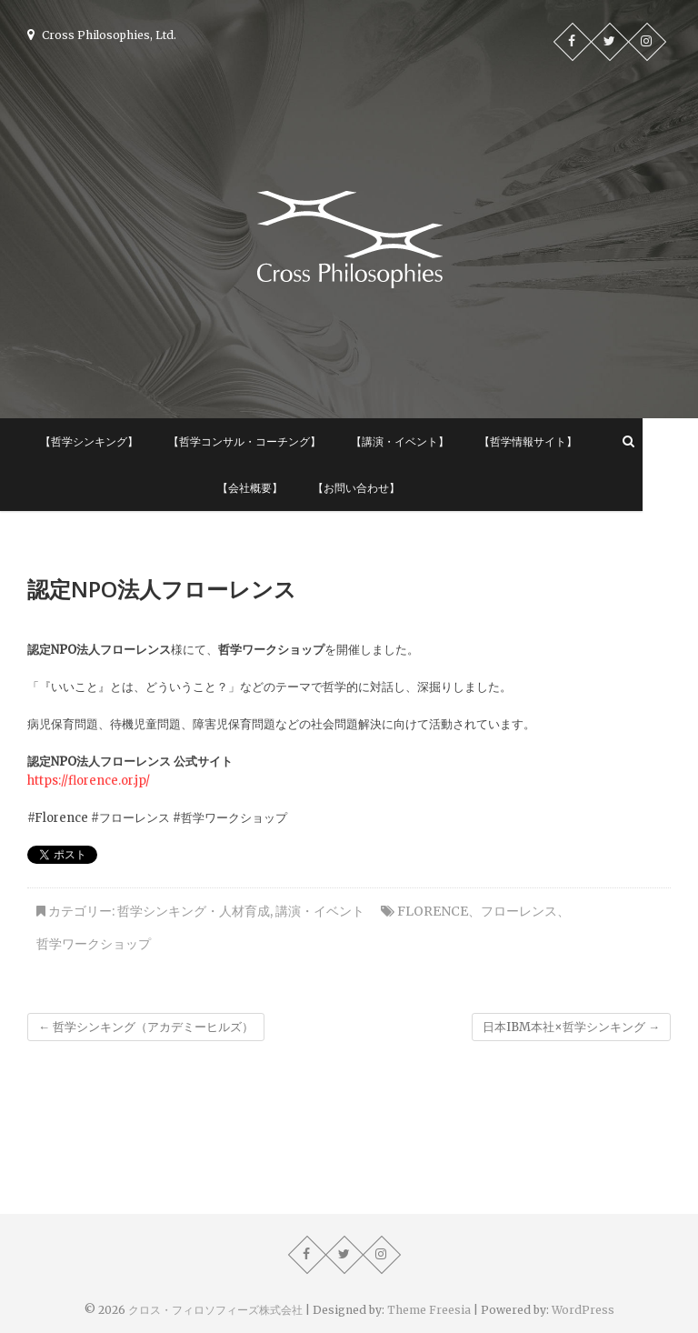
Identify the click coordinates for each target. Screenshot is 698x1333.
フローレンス (519, 911)
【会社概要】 (277, 488)
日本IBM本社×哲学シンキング (571, 1027)
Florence (432, 911)
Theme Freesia (429, 1310)
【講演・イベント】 (427, 441)
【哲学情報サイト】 (555, 441)
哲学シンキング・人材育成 (193, 911)
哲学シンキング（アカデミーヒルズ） (146, 1027)
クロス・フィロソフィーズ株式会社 (215, 1310)
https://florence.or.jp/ (88, 780)
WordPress (583, 1310)
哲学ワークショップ (93, 944)
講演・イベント (319, 911)
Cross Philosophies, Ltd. (101, 35)
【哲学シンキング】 (116, 441)
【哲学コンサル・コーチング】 (271, 441)
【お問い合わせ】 (383, 488)
